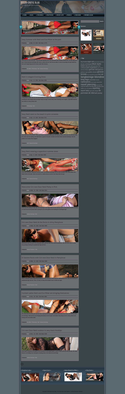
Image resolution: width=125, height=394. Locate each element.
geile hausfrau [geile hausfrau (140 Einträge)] (100, 67)
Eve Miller (29, 68)
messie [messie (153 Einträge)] (97, 79)
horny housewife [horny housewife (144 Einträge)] (90, 74)
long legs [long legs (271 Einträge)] (85, 79)
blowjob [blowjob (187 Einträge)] (89, 64)
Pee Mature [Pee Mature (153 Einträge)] (86, 86)
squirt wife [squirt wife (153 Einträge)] (91, 90)
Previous (21, 27)
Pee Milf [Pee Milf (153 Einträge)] (91, 86)
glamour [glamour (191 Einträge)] (100, 69)
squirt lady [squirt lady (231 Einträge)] (85, 90)
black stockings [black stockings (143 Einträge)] (100, 61)
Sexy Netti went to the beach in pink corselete (40, 114)
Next (79, 27)
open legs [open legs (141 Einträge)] (98, 84)
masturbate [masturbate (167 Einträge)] (92, 79)
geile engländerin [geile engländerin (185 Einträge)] (91, 67)
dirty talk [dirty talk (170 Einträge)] (90, 66)
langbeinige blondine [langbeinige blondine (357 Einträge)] (92, 76)
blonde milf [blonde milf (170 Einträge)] (84, 64)
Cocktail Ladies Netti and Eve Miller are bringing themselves (45, 293)
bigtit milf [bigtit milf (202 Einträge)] (91, 62)
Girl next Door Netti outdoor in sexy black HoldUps (42, 330)
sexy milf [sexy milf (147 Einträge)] (86, 88)
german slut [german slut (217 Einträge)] (93, 69)
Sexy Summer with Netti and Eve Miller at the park (41, 40)
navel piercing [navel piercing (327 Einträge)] (88, 84)
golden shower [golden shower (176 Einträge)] (92, 72)
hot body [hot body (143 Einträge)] (96, 74)
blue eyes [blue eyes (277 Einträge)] (96, 64)
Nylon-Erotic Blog (30, 3)
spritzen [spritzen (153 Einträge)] (90, 88)
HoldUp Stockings (30, 214)
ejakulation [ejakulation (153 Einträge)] (95, 66)
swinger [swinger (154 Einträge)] (96, 90)
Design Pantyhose (31, 249)
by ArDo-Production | (75, 391)
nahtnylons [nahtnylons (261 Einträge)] (85, 82)
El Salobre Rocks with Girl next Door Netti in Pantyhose (43, 258)
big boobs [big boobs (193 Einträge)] (84, 62)
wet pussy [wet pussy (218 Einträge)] (98, 93)
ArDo (28, 43)
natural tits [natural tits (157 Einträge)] (99, 82)
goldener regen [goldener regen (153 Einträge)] (84, 72)
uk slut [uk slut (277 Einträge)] (91, 93)
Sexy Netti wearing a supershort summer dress (40, 151)
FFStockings (34, 68)
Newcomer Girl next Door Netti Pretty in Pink (39, 187)
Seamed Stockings (44, 68)
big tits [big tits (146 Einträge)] (95, 61)
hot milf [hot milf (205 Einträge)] (100, 74)
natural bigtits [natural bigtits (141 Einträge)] (93, 82)
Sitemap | (81, 391)
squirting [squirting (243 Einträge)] (96, 88)
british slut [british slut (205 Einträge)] (84, 66)
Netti (38, 68)
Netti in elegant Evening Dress (34, 77)
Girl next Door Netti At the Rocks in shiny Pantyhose (42, 222)
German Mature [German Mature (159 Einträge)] (85, 69)
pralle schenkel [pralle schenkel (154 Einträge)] (97, 86)
